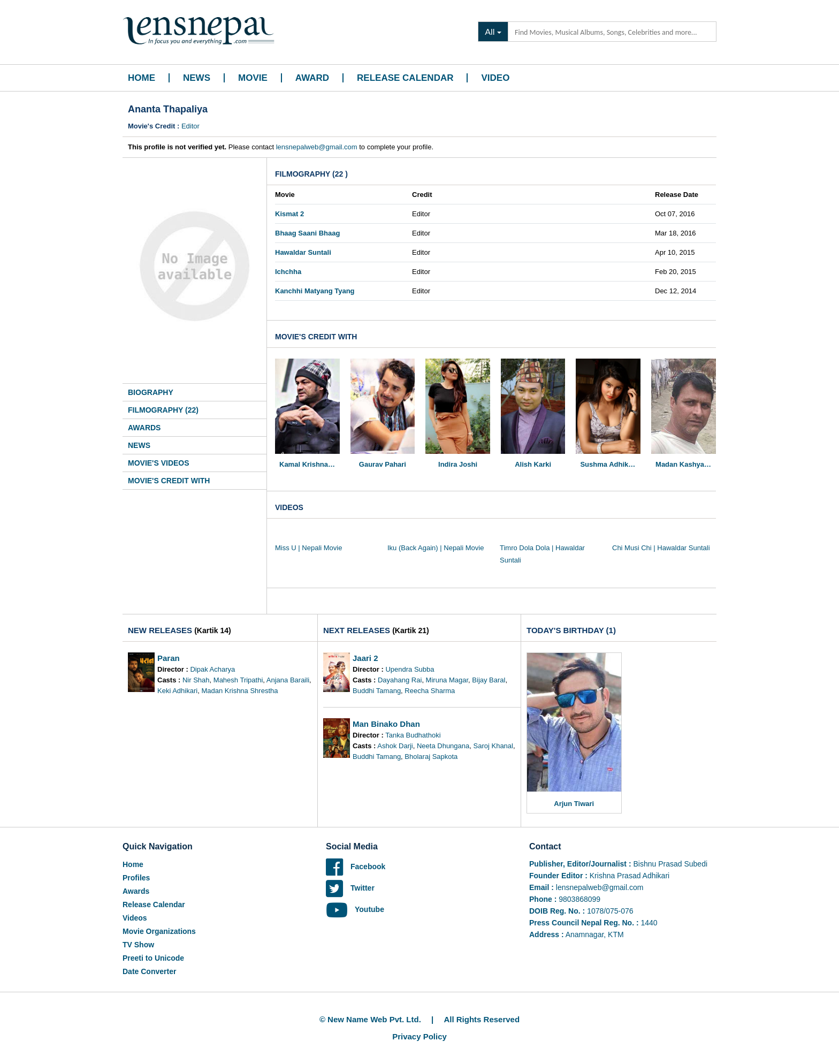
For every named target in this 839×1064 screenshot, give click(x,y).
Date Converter (149, 971)
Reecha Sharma (430, 691)
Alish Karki (533, 464)
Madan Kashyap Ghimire (685, 464)
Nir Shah (196, 680)
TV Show (138, 944)
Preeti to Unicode (153, 958)
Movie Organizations (159, 931)
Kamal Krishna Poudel (309, 464)
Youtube (355, 909)
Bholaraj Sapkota (431, 757)
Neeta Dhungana (443, 746)
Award (312, 77)
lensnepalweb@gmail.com (316, 147)
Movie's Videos (158, 463)
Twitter (350, 888)
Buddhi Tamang (377, 691)
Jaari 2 (365, 658)
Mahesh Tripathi (238, 680)
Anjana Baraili (287, 680)
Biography (150, 392)
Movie (253, 77)
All (489, 31)
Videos (135, 918)
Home (141, 77)
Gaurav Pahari (382, 464)
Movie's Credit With (169, 480)
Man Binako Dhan (386, 723)
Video (495, 77)
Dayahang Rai (400, 680)
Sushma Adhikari (608, 464)
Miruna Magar (447, 680)
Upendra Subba (409, 669)
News (196, 77)
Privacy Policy (419, 1036)
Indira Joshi (457, 464)
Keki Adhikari (177, 691)
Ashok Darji (395, 746)
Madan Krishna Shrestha (239, 691)
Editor (190, 126)
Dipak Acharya (212, 669)
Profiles (136, 877)
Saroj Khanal (493, 746)
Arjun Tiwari (574, 804)
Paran (168, 658)
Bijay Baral (488, 680)
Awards (144, 427)
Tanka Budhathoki (412, 735)
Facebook (355, 866)
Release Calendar (405, 77)
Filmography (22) (163, 410)
